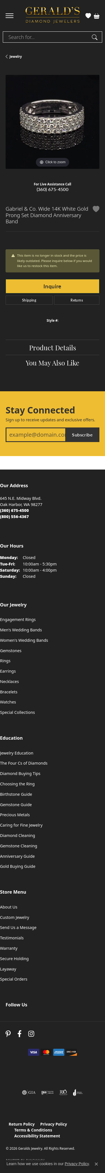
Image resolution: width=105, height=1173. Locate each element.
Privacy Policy (53, 1124)
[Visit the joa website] (78, 1092)
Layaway (8, 969)
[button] (88, 15)
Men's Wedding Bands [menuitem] (21, 630)
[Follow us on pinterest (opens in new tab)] (8, 1034)
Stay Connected (40, 410)
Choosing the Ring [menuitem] (17, 783)
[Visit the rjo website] (63, 1092)
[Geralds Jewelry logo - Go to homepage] (53, 15)
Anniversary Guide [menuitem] (17, 856)
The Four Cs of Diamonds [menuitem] (24, 763)
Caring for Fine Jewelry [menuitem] (21, 825)
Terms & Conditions (33, 1130)
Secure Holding (14, 958)
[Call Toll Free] (14, 516)
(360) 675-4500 (53, 189)
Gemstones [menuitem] (11, 650)
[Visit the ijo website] (47, 1092)
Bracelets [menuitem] (8, 691)
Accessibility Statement (37, 1135)
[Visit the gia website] (29, 1092)
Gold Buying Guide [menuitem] (17, 866)
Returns (77, 300)
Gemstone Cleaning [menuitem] (18, 845)
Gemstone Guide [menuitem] (16, 804)
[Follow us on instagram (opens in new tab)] (31, 1034)
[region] (52, 122)
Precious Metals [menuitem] (15, 814)
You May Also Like (52, 362)
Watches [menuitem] (8, 702)
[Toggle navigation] (9, 16)
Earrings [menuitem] (8, 671)
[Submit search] (95, 37)
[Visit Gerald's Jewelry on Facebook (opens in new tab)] (19, 1034)
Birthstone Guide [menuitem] (16, 794)
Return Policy (22, 1124)
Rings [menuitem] (5, 660)
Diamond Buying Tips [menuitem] (20, 773)
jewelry (16, 56)
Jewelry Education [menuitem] (16, 753)
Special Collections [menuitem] (17, 712)
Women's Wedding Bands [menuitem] (24, 640)
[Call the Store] (14, 510)
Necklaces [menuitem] (9, 681)
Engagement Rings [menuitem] (18, 619)
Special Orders (13, 979)
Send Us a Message (18, 927)
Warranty (8, 948)
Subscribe (82, 435)
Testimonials (12, 937)
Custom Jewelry (14, 917)
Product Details (52, 347)
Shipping (29, 300)
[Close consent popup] (96, 1164)
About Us (8, 907)
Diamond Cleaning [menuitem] (17, 835)
